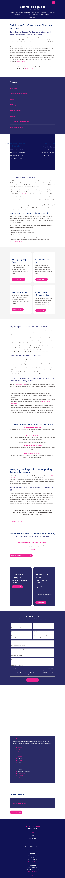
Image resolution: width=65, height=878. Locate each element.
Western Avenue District (19, 372)
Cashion (20, 718)
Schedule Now (18, 268)
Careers (32, 803)
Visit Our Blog (16, 768)
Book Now (32, 26)
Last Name (35, 638)
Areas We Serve (32, 800)
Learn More (19, 582)
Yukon (19, 734)
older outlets (16, 212)
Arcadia (19, 715)
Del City (20, 720)
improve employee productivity (45, 385)
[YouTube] (34, 840)
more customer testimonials (27, 553)
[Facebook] (31, 840)
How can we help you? (14, 656)
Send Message (32, 674)
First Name (12, 638)
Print (20, 172)
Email (15, 172)
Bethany (37, 715)
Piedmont (37, 731)
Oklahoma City (21, 731)
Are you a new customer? (15, 652)
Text (11, 172)
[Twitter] (28, 840)
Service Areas (41, 268)
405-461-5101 (32, 790)
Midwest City (21, 726)
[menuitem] (32, 100)
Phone (11, 643)
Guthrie (20, 723)
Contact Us (41, 298)
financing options (14, 71)
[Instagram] (37, 840)
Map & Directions (32, 824)
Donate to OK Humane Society (32, 809)
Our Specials (17, 298)
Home (32, 797)
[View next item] (34, 182)
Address (12, 647)
